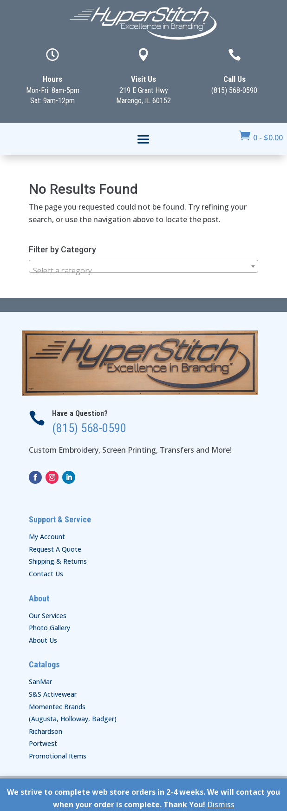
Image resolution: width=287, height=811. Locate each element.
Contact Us (46, 573)
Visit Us (143, 79)
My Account (47, 536)
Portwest (43, 743)
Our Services (47, 615)
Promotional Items (57, 756)
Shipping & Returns (58, 561)
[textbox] (143, 270)
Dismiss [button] (221, 804)
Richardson (45, 731)
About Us (43, 640)
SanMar (40, 681)
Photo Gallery (49, 627)
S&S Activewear (53, 694)
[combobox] (143, 266)
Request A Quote (55, 549)
